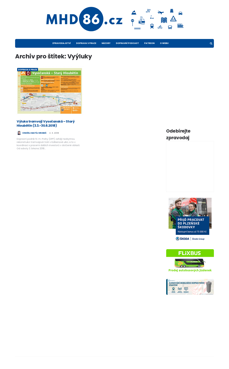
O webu (164, 43)
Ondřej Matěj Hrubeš (34, 133)
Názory (106, 43)
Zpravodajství (61, 43)
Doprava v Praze (86, 43)
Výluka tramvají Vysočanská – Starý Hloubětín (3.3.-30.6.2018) (46, 123)
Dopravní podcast (127, 43)
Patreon (149, 43)
